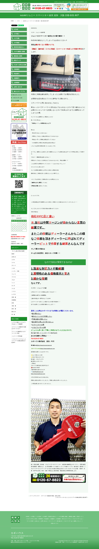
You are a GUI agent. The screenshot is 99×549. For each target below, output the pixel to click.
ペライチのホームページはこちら (39, 377)
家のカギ (14, 311)
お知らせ (14, 256)
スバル (13, 262)
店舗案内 (52, 518)
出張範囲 (58, 518)
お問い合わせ (44, 521)
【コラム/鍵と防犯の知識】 (18, 251)
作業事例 (14, 300)
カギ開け (33, 516)
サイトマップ (52, 521)
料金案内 (46, 518)
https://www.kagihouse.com (48, 348)
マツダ (13, 288)
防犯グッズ (79, 516)
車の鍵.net (59, 521)
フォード (14, 274)
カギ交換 (39, 516)
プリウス (14, 277)
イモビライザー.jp (67, 521)
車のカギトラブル (66, 518)
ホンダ (13, 285)
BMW (13, 253)
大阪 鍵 (14, 305)
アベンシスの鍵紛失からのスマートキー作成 (19, 332)
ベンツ (13, 282)
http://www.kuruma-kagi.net (45, 345)
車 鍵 (13, 314)
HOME (12, 20)
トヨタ (13, 268)
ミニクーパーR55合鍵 (17, 336)
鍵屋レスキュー (77, 521)
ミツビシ (14, 291)
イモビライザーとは (77, 518)
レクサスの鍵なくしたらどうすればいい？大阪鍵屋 (19, 323)
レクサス (14, 294)
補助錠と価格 (72, 516)
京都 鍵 (14, 297)
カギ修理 (44, 516)
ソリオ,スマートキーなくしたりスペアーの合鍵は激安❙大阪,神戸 (71, 497)
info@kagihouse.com (37, 371)
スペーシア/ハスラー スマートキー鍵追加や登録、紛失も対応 (45, 495)
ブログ (13, 279)
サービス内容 (30, 521)
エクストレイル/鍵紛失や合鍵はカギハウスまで (19, 327)
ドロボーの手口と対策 (31, 518)
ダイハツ (14, 265)
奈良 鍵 (14, 308)
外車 (13, 303)
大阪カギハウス (54, 523)
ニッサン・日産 (15, 271)
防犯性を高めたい (52, 516)
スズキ (18, 20)
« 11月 (13, 218)
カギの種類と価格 (63, 516)
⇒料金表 (14, 168)
